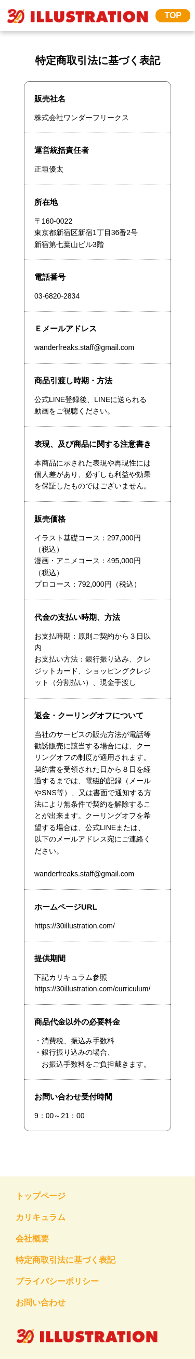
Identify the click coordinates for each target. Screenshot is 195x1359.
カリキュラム (41, 1217)
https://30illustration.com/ (74, 926)
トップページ (41, 1196)
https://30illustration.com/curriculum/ (92, 989)
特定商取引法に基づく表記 (65, 1260)
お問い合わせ (41, 1302)
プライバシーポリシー (57, 1281)
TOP (172, 15)
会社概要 (32, 1238)
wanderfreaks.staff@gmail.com (84, 874)
